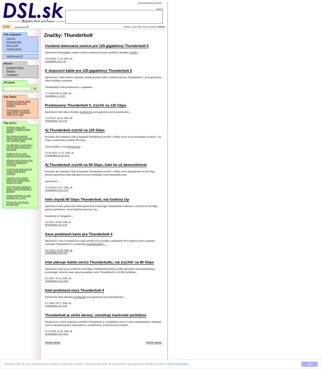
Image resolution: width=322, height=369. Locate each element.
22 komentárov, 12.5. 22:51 (56, 334)
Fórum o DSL (12, 45)
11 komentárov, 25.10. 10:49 (57, 155)
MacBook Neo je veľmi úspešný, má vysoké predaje (18, 155)
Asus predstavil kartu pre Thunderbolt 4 (78, 234)
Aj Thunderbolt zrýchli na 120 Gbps (75, 130)
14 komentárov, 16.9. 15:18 (56, 190)
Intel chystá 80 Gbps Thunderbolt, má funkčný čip (87, 199)
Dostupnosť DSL (13, 42)
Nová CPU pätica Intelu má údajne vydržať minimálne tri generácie (19, 189)
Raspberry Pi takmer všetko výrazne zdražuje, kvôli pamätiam (18, 103)
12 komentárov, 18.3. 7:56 (56, 253)
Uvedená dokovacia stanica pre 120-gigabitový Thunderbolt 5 (97, 46)
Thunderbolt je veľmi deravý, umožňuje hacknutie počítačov (95, 315)
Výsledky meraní (13, 49)
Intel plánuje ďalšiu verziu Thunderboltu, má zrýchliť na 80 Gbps (99, 262)
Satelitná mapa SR (14, 56)
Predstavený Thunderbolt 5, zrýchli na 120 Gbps (85, 105)
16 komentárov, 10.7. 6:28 (56, 306)
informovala (73, 146)
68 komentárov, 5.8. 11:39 (56, 225)
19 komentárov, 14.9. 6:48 (56, 121)
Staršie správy (154, 342)
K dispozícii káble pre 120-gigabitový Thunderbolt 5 (88, 71)
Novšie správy (52, 342)
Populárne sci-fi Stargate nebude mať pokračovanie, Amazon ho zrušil (18, 180)
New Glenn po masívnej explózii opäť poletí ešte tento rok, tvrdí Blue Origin (19, 138)
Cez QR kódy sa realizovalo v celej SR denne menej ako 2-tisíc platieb (19, 147)
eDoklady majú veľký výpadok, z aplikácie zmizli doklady (18, 129)
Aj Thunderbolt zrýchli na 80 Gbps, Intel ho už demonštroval (96, 165)
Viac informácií (177, 364)
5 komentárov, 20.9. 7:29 (55, 61)
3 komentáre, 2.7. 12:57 (55, 96)
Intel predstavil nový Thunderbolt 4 (74, 290)
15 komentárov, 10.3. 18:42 (56, 281)
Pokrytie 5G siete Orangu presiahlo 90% (17, 203)
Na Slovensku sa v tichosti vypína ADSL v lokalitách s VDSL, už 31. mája (18, 112)
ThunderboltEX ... (96, 244)
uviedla (133, 52)
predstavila (86, 111)
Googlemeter (12, 74)
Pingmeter (10, 71)
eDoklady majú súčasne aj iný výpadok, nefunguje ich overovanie (19, 162)
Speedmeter (11, 67)
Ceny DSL (11, 38)
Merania (20, 68)
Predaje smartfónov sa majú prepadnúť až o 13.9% (18, 196)
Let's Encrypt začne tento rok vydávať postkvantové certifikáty (19, 171)
